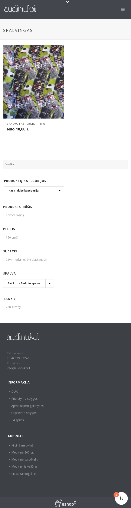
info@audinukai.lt (18, 368)
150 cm (11, 237)
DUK (13, 391)
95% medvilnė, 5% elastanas (25, 260)
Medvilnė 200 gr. (21, 452)
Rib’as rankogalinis (22, 474)
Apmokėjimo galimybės (26, 406)
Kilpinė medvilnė (21, 445)
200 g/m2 (12, 307)
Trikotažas (13, 215)
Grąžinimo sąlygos (23, 413)
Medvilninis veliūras (23, 466)
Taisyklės (16, 420)
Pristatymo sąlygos (23, 398)
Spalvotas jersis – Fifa (26, 124)
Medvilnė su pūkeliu (23, 459)
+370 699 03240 (18, 358)
